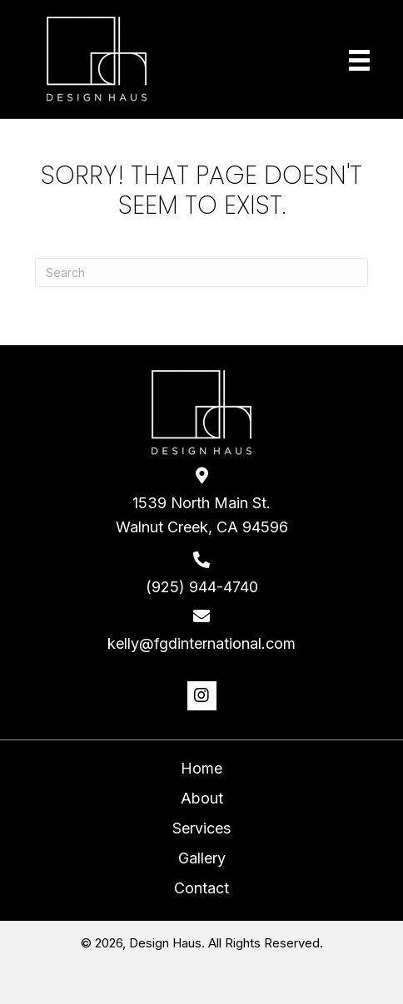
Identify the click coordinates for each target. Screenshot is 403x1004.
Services (201, 828)
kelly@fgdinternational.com (201, 643)
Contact (201, 888)
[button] (201, 695)
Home (201, 768)
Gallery (202, 858)
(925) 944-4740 (202, 587)
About (202, 798)
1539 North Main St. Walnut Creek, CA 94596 (202, 515)
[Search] (201, 272)
